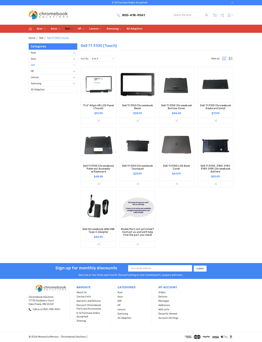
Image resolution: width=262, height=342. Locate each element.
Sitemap (81, 320)
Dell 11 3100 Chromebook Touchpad (137, 167)
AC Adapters (135, 28)
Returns (162, 296)
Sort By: (85, 58)
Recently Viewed (167, 313)
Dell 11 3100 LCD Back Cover (176, 167)
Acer (41, 28)
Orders (162, 292)
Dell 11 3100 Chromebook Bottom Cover (176, 107)
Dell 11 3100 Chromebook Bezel (137, 107)
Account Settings (168, 318)
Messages (163, 301)
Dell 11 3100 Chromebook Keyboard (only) (215, 107)
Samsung (114, 28)
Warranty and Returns (89, 301)
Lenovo (95, 28)
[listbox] (102, 59)
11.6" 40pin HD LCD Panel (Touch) (98, 107)
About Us (82, 292)
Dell (69, 28)
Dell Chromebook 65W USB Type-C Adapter (99, 231)
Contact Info (84, 296)
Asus (55, 28)
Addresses (164, 305)
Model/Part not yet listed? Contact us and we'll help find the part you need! (137, 232)
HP (81, 28)
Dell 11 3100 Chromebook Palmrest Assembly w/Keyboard (98, 169)
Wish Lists (163, 309)
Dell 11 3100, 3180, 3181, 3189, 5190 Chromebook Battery (215, 169)
